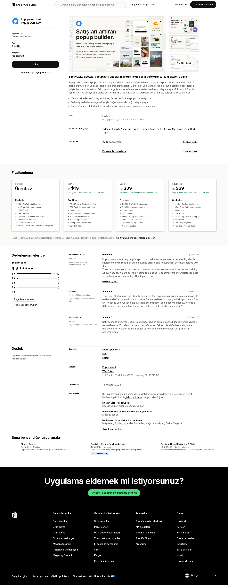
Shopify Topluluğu (145, 532)
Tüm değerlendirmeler (25, 305)
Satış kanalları (60, 521)
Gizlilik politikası (111, 349)
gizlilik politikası (133, 397)
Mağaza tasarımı (62, 543)
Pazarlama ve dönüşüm (66, 549)
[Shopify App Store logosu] (24, 5)
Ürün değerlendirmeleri (107, 532)
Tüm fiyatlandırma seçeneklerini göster (135, 238)
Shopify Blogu (143, 538)
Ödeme (106, 129)
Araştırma (141, 543)
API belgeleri (143, 526)
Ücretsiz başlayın (203, 4)
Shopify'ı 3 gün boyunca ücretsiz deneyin (114, 492)
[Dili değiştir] (203, 575)
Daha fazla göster (110, 281)
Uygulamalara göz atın (144, 4)
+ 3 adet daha (184, 63)
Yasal (180, 555)
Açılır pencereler (111, 141)
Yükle (35, 64)
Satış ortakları (184, 549)
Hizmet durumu (185, 561)
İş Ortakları (183, 543)
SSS (104, 353)
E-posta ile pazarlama (114, 151)
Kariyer (181, 526)
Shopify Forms (28, 444)
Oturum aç (181, 4)
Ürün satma (59, 532)
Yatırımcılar (183, 532)
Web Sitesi (108, 371)
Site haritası (79, 576)
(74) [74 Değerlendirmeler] (19, 46)
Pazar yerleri (101, 526)
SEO (96, 549)
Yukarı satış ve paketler (107, 538)
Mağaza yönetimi (62, 555)
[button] (44, 447)
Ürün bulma (59, 526)
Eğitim (105, 357)
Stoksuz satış (101, 521)
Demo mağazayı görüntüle (35, 72)
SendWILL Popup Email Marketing (108, 444)
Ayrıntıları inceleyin (112, 429)
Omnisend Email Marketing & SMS (178, 444)
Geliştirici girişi (20, 576)
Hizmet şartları (40, 576)
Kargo (97, 555)
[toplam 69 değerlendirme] (57, 273)
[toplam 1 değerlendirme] (58, 287)
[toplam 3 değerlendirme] (58, 278)
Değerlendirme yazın (24, 299)
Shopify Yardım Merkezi (149, 521)
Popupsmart (18, 56)
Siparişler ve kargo (63, 538)
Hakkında (182, 521)
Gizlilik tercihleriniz (99, 576)
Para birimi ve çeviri (105, 561)
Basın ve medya (185, 538)
